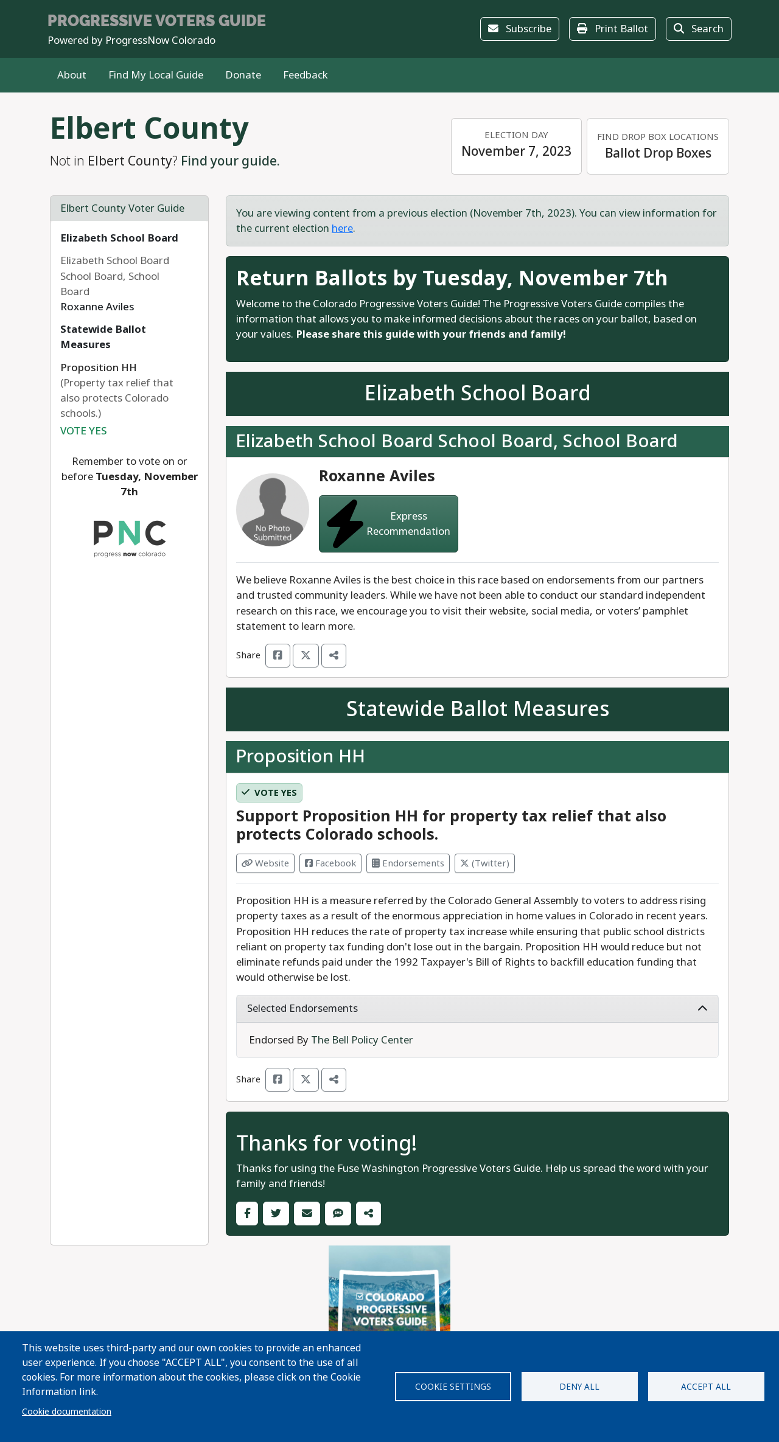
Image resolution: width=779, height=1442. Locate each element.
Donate (243, 75)
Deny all (579, 1387)
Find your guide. (230, 161)
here (342, 228)
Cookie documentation (66, 1411)
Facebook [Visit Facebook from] (330, 863)
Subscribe (519, 29)
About (71, 75)
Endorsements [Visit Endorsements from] (408, 863)
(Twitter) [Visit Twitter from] (484, 863)
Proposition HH (300, 756)
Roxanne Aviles (377, 476)
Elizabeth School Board (119, 238)
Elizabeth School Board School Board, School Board (457, 441)
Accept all (706, 1387)
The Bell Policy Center (362, 1040)
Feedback (305, 75)
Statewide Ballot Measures (103, 337)
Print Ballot (612, 29)
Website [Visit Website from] (265, 863)
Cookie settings (453, 1387)
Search (699, 29)
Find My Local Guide (155, 75)
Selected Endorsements (477, 1008)
